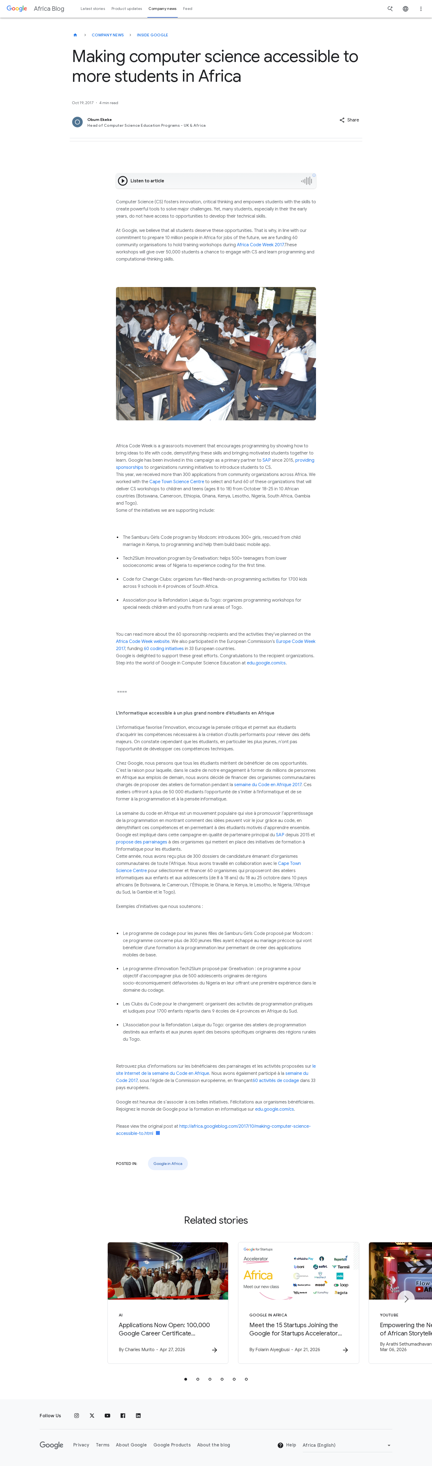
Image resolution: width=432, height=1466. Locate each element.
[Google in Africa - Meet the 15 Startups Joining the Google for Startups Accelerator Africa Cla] (288, 1303)
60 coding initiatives (164, 648)
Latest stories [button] (93, 8)
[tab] (186, 1379)
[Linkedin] (138, 1415)
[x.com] (92, 1415)
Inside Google (152, 35)
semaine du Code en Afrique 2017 (267, 785)
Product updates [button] (127, 8)
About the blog (213, 1445)
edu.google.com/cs (266, 663)
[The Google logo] (51, 1445)
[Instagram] (76, 1415)
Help (286, 1445)
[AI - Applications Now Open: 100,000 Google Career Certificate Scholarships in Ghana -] (143, 1303)
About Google (131, 1445)
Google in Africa (167, 1163)
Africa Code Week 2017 (260, 245)
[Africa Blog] (75, 35)
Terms (102, 1445)
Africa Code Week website (142, 641)
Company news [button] (162, 8)
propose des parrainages (141, 842)
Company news (108, 35)
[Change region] (347, 1445)
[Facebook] (122, 1415)
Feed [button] (187, 8)
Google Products (172, 1445)
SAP (266, 460)
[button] (349, 120)
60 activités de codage (276, 1080)
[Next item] (406, 1299)
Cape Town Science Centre (176, 482)
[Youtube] (107, 1415)
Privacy (81, 1445)
